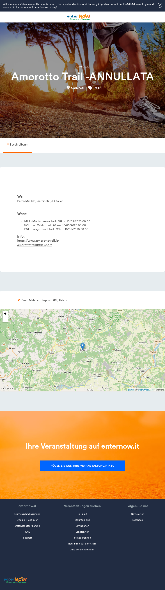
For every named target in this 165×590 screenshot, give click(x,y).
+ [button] (5, 314)
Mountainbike (82, 519)
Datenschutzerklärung (27, 525)
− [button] (5, 319)
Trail (96, 88)
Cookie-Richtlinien (27, 519)
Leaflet (131, 390)
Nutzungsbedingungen (27, 514)
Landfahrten (82, 531)
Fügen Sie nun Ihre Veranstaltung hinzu (82, 466)
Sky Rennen (82, 525)
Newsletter (137, 514)
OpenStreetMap (145, 390)
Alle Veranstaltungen (82, 549)
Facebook (137, 519)
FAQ (27, 531)
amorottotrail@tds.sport (34, 245)
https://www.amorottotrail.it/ (38, 241)
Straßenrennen (82, 537)
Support (27, 537)
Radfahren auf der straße (82, 543)
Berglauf (82, 514)
